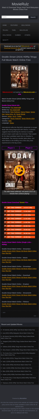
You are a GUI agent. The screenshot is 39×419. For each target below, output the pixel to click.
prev (4, 312)
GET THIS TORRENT (18, 207)
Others (27, 35)
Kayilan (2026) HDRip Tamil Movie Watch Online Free (17, 374)
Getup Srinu (9, 114)
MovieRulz (20, 4)
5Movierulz (27, 46)
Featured (14, 25)
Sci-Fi (14, 116)
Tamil (14, 30)
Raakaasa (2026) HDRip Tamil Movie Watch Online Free (18, 383)
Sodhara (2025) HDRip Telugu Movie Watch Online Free (18, 346)
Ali (14, 114)
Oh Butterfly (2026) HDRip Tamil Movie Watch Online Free (19, 330)
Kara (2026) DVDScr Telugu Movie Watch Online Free (17, 358)
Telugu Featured (15, 118)
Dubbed (18, 35)
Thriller (19, 116)
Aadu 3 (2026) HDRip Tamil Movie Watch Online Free (17, 368)
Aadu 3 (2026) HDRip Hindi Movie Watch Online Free (17, 361)
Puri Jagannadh (16, 107)
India (9, 121)
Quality (5, 40)
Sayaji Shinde (20, 114)
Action (10, 116)
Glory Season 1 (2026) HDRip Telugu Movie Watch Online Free (20, 350)
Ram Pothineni (15, 112)
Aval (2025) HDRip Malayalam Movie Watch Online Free (18, 333)
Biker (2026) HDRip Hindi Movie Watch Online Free (17, 365)
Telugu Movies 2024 (28, 118)
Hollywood (7, 35)
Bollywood (26, 25)
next (35, 316)
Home (5, 25)
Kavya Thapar (25, 112)
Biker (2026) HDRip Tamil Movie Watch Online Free (17, 371)
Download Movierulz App (12, 48)
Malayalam (24, 30)
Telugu (5, 30)
